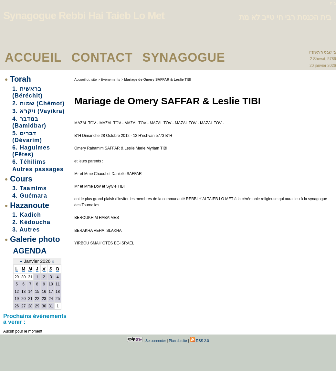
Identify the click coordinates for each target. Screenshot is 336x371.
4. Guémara (29, 195)
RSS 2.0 (199, 341)
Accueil (33, 57)
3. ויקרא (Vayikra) (38, 111)
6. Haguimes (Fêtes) (31, 151)
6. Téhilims (29, 162)
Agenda (30, 250)
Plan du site (178, 341)
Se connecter (155, 341)
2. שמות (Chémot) (38, 103)
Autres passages (38, 169)
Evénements (110, 79)
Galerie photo (35, 239)
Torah (20, 79)
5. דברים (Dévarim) (27, 136)
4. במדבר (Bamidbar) (29, 122)
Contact (102, 57)
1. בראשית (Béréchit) (27, 92)
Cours (21, 178)
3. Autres (26, 229)
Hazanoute (29, 205)
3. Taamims (29, 188)
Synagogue (183, 57)
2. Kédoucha (31, 222)
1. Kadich (26, 214)
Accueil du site (85, 79)
